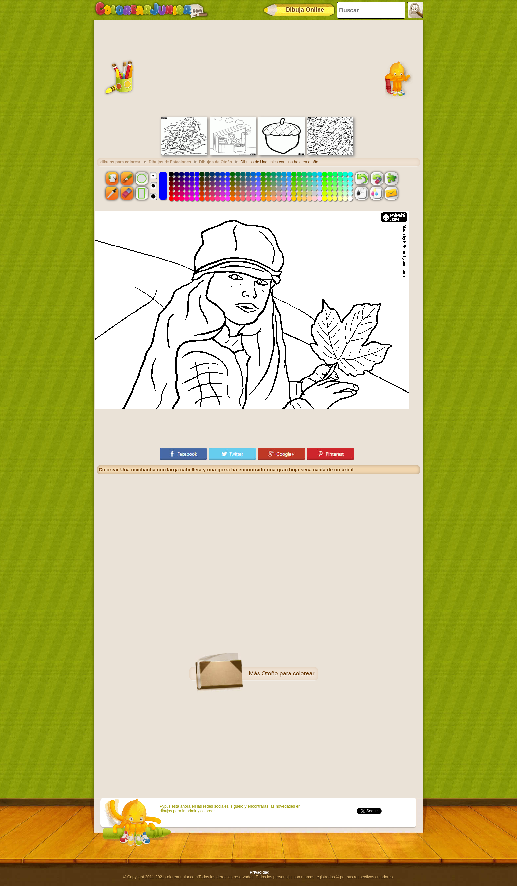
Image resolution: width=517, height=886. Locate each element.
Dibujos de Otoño (215, 162)
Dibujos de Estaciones (170, 162)
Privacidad (260, 872)
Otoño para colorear (287, 673)
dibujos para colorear (120, 162)
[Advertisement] (258, 67)
